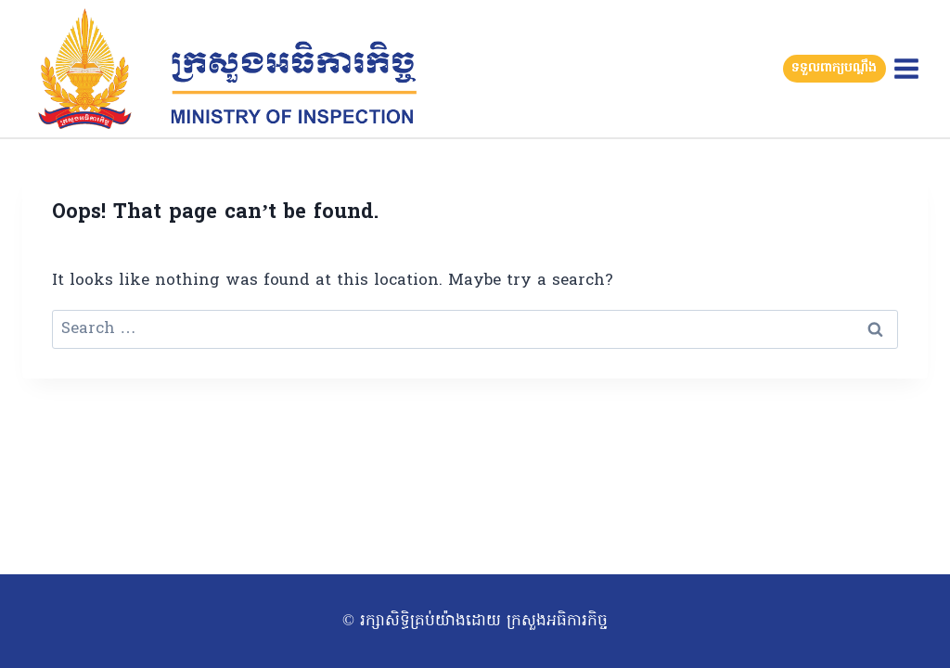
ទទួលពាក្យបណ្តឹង (834, 68)
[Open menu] (906, 68)
